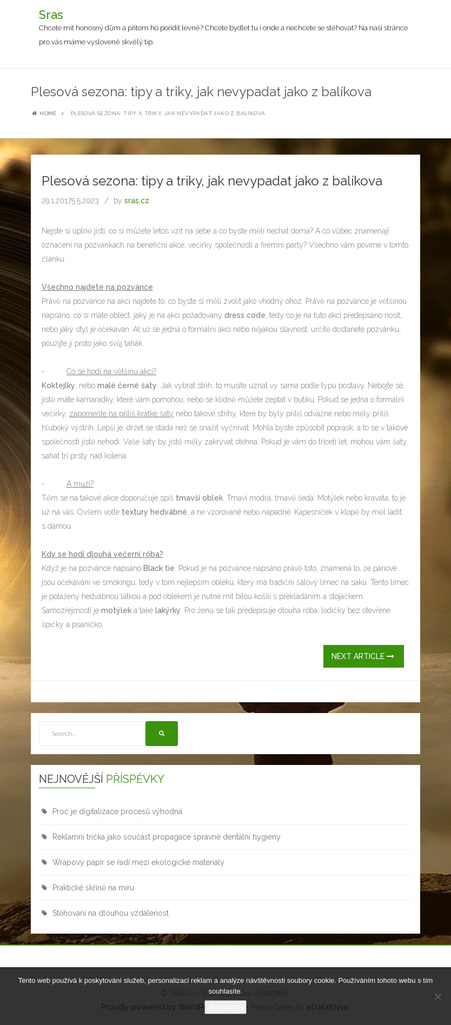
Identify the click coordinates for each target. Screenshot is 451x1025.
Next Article (362, 656)
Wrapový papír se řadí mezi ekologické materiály (138, 862)
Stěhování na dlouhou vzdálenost (110, 913)
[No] (437, 996)
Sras (51, 15)
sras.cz (136, 200)
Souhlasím (225, 1007)
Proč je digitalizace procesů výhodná (117, 811)
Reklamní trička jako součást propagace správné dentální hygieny (166, 837)
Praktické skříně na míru (93, 887)
